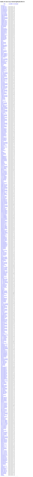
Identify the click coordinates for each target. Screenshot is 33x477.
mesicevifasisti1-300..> (4, 285)
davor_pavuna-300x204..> (4, 73)
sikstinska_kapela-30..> (4, 398)
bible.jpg (2, 49)
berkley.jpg (2, 47)
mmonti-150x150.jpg (3, 294)
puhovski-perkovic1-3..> (4, 351)
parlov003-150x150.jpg (4, 329)
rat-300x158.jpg (3, 365)
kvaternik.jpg (2, 251)
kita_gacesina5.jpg (3, 214)
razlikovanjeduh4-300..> (4, 376)
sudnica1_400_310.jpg (4, 424)
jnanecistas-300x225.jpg (4, 188)
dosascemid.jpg (3, 85)
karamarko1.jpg (3, 207)
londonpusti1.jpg (3, 259)
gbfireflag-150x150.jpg (4, 114)
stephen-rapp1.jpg (3, 418)
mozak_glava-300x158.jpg (4, 304)
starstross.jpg (2, 416)
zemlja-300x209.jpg (3, 473)
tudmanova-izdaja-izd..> (4, 439)
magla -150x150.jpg (3, 260)
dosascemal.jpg (3, 82)
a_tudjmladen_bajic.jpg (4, 22)
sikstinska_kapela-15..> (4, 397)
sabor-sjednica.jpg (3, 393)
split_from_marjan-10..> (4, 404)
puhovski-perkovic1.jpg (4, 352)
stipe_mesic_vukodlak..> (4, 420)
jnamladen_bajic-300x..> (4, 185)
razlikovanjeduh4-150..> (4, 375)
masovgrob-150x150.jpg (4, 269)
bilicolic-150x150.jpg (4, 50)
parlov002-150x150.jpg (4, 326)
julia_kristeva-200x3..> (4, 197)
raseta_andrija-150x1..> (4, 361)
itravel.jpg (2, 180)
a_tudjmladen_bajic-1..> (4, 20)
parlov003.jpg (2, 331)
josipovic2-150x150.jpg (4, 194)
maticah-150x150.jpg (3, 274)
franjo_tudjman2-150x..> (4, 105)
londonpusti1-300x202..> (4, 258)
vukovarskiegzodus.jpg (4, 460)
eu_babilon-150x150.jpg (4, 95)
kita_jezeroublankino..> (4, 215)
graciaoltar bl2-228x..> (4, 132)
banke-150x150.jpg (3, 42)
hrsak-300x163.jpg (3, 154)
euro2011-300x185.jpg (4, 103)
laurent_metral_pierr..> (4, 252)
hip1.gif (2, 151)
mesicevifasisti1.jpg (3, 286)
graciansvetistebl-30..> (4, 129)
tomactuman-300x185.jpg (4, 437)
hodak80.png (2, 152)
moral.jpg (2, 302)
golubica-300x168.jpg (4, 126)
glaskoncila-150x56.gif (4, 119)
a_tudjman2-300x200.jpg (4, 18)
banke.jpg (2, 44)
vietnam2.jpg (2, 446)
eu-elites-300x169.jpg (4, 93)
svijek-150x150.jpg (3, 428)
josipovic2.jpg (3, 195)
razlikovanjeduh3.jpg (3, 374)
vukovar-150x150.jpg (4, 447)
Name (4, 3)
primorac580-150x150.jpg (4, 347)
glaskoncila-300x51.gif (4, 120)
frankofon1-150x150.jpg (4, 107)
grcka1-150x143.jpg (3, 140)
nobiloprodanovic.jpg (3, 321)
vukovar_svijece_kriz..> (4, 452)
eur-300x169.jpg (3, 99)
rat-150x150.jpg (3, 364)
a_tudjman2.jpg (3, 19)
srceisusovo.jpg (3, 414)
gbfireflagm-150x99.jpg (4, 117)
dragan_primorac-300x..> (4, 87)
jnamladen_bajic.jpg (3, 186)
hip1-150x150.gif (3, 150)
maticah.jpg (2, 276)
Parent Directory (3, 5)
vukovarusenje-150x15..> (4, 462)
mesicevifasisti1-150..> (4, 284)
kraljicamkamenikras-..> (4, 242)
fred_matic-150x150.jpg (4, 110)
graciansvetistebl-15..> (4, 128)
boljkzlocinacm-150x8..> (4, 61)
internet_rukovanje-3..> (4, 171)
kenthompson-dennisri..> (4, 210)
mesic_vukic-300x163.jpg (4, 282)
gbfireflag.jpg (2, 116)
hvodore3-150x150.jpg (4, 164)
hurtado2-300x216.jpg (4, 160)
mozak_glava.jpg (3, 305)
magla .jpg (2, 261)
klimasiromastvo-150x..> (4, 230)
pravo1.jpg (2, 343)
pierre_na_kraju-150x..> (4, 336)
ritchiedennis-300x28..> (4, 386)
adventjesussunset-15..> (4, 30)
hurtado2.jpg (2, 161)
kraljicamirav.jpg (3, 241)
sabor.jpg (2, 394)
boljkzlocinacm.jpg (3, 62)
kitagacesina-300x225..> (4, 219)
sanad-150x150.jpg (3, 395)
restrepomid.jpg (3, 381)
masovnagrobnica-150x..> (4, 271)
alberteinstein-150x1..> (4, 37)
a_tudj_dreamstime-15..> (4, 9)
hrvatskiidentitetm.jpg (4, 158)
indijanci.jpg (2, 169)
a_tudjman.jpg (3, 16)
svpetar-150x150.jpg (3, 430)
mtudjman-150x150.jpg (4, 306)
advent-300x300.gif (3, 26)
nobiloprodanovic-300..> (4, 320)
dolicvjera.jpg (2, 81)
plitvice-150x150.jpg (3, 339)
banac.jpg (2, 41)
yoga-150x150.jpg (3, 464)
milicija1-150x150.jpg (4, 287)
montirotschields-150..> (4, 298)
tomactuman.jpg (3, 438)
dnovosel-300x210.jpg (4, 76)
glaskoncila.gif (3, 121)
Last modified (11, 3)
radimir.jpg (2, 357)
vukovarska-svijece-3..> (4, 457)
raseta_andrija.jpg (3, 363)
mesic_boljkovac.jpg (3, 280)
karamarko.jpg (3, 204)
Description (16, 3)
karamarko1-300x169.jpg (4, 206)
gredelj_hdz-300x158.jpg (4, 143)
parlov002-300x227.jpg (4, 327)
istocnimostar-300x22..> (4, 174)
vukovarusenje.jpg (3, 463)
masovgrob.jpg (3, 270)
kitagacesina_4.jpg (3, 224)
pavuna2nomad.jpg (3, 335)
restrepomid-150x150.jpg (4, 380)
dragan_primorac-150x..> (4, 86)
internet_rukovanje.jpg (4, 172)
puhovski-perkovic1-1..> (4, 350)
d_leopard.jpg (2, 69)
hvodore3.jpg (2, 165)
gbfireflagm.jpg (3, 118)
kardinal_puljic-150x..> (4, 208)
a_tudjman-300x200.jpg (4, 15)
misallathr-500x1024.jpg (4, 292)
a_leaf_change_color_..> (4, 6)
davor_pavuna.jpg (3, 74)
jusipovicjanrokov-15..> (4, 199)
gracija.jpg (2, 136)
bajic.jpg (2, 40)
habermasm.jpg (3, 148)
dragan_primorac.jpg (3, 88)
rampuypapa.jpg (3, 360)
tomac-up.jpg (2, 435)
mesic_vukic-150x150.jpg (4, 281)
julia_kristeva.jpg (3, 198)
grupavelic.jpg (3, 147)
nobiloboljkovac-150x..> (4, 315)
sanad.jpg (2, 396)
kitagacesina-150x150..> (4, 218)
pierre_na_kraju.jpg (3, 338)
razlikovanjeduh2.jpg (3, 371)
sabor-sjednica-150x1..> (4, 391)
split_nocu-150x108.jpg (4, 406)
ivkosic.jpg (2, 181)
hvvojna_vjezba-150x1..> (4, 166)
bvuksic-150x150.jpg (3, 63)
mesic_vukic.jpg (3, 283)
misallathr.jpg (2, 293)
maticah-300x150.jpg (3, 275)
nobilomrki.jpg (3, 318)
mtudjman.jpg (2, 308)
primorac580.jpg (3, 349)
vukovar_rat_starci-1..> (4, 450)
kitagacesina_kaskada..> (4, 225)
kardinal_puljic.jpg (3, 209)
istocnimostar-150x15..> (4, 173)
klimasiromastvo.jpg (3, 231)
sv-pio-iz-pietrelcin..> (4, 425)
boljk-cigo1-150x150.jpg (4, 58)
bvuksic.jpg (2, 64)
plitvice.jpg (2, 341)
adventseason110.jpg (3, 36)
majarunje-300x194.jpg (4, 263)
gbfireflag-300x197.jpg (4, 115)
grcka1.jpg (2, 141)
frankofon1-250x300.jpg (4, 108)
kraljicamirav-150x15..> (4, 239)
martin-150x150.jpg (3, 265)
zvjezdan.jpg (2, 475)
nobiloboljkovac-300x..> (4, 316)
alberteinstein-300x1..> (4, 38)
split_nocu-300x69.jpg (4, 407)
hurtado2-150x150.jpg (4, 159)
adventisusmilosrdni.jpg (4, 29)
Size (14, 3)
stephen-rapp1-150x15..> (4, 417)
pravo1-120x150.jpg (3, 342)
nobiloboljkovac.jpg (3, 317)
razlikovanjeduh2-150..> (4, 370)
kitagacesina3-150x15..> (4, 221)
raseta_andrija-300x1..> (4, 362)
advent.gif (2, 27)
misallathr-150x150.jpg (4, 291)
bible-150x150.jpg (3, 48)
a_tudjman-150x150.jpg (4, 14)
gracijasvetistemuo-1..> (4, 137)
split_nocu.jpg (3, 408)
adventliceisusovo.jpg (4, 33)
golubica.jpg (2, 127)
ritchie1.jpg (2, 384)
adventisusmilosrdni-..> (4, 28)
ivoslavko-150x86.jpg (4, 182)
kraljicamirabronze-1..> (4, 236)
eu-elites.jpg (2, 94)
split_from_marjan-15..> (4, 402)
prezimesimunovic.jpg (4, 346)
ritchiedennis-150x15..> (4, 385)
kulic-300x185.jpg (3, 248)
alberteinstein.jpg (3, 39)
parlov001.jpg (2, 325)
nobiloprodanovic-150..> (4, 319)
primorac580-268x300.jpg (4, 348)
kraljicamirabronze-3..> (4, 237)
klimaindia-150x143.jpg (4, 228)
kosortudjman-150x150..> (4, 232)
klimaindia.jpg (3, 229)
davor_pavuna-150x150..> (4, 72)
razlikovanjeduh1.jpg (3, 369)
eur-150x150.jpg (3, 98)
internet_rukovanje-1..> (4, 170)
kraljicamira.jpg (3, 235)
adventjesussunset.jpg (4, 31)
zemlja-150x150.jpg (3, 472)
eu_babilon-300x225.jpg (4, 96)
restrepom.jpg (2, 379)
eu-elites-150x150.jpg (4, 92)
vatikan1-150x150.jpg (4, 442)
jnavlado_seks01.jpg (3, 193)
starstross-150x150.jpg (4, 415)
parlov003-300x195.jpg (4, 330)
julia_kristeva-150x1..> (4, 196)
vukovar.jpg (2, 449)
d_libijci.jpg (2, 71)
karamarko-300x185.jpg (4, 202)
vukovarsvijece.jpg (3, 461)
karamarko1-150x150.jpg (4, 205)
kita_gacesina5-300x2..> (4, 213)
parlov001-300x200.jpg (4, 324)
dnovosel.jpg (2, 77)
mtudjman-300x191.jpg (4, 307)
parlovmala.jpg (3, 332)
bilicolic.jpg (2, 52)
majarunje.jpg (2, 264)
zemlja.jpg (2, 474)
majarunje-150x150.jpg (4, 262)
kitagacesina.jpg (3, 220)
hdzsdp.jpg (2, 149)
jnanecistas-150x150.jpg (4, 187)
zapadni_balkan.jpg (3, 468)
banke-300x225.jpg (3, 43)
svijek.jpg (2, 429)
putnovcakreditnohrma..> (4, 353)
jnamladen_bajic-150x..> (4, 184)
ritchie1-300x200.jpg (3, 383)
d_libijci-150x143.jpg (4, 70)
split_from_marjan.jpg (4, 405)
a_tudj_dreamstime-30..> (4, 10)
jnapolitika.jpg (3, 191)
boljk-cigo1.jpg (3, 60)
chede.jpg (2, 65)
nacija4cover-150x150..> (4, 309)
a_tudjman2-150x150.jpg (4, 17)
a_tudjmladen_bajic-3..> (4, 21)
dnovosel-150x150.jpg (4, 75)
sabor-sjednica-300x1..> (4, 392)
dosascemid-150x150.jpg (4, 83)
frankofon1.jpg (3, 109)
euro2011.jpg (2, 104)
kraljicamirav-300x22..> (4, 240)
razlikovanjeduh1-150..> (4, 368)
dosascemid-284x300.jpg (4, 84)
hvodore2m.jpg (3, 163)
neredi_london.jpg (3, 314)
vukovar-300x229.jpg (4, 448)
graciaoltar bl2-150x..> (4, 131)
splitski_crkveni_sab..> (4, 409)
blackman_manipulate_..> (4, 53)
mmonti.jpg (2, 295)
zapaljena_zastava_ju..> (4, 469)
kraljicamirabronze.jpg (4, 238)
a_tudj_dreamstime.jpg (4, 11)
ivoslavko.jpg (2, 183)
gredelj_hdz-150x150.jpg (4, 142)
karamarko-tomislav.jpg (4, 203)
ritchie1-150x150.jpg (3, 382)
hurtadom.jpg (2, 162)
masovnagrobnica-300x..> (4, 272)
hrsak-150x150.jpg (3, 153)
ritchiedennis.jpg (3, 387)
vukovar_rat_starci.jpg (4, 451)
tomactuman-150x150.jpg (4, 436)
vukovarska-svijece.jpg (4, 458)
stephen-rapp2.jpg (3, 419)
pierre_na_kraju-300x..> (4, 337)
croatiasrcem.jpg (3, 66)
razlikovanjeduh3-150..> (4, 372)
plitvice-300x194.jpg (3, 340)
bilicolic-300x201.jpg (4, 51)
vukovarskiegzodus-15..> (4, 459)
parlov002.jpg (2, 328)
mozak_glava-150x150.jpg (4, 303)
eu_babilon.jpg (3, 97)
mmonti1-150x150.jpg (4, 296)
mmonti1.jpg (2, 297)
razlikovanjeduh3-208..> (4, 373)
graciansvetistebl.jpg (3, 130)
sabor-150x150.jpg (3, 390)
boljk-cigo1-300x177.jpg (4, 59)
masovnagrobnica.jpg (3, 273)
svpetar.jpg (2, 431)
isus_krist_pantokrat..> (4, 176)
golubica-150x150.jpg (4, 125)
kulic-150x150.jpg (3, 247)
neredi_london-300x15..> (4, 313)
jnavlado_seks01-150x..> (4, 192)
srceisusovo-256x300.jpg (4, 413)
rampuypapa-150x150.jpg (4, 358)
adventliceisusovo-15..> (4, 32)
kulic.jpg (2, 249)
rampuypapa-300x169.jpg (4, 359)
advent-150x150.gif (3, 25)
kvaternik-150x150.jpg (4, 250)
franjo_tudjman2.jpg (3, 106)
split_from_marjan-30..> (4, 403)
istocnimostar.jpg (3, 175)
